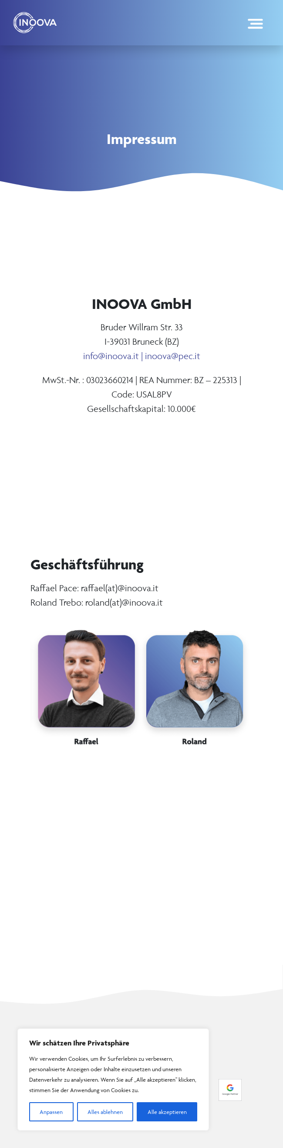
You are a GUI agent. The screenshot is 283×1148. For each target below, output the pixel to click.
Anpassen (51, 1111)
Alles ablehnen (105, 1111)
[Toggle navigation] (255, 22)
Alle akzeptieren (167, 1111)
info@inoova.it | (114, 355)
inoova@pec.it (172, 355)
